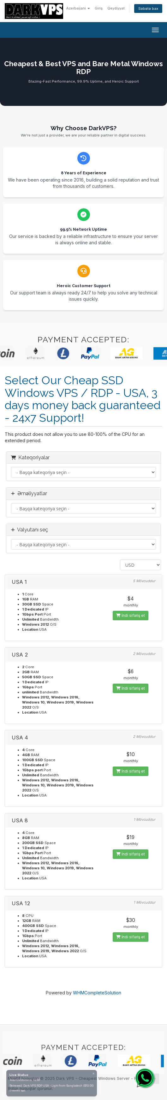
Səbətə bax (148, 8)
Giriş (99, 8)
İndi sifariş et (130, 615)
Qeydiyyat (116, 8)
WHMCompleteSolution (97, 992)
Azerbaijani (78, 8)
